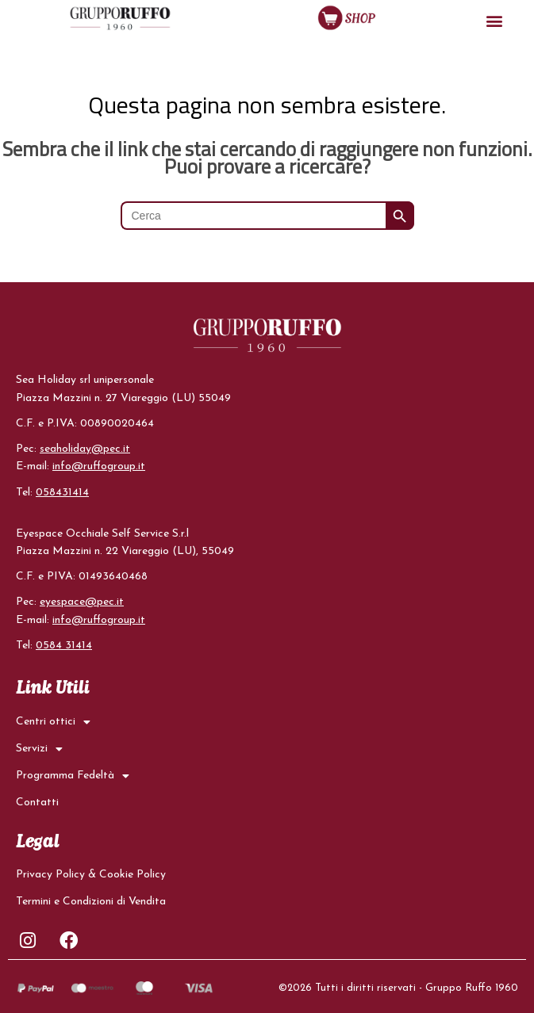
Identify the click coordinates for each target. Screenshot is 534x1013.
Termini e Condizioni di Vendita (91, 901)
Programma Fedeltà (72, 775)
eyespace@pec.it (82, 602)
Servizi (39, 748)
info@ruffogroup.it (98, 466)
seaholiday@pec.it (85, 449)
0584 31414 (64, 645)
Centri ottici (53, 721)
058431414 (62, 492)
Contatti (37, 802)
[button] (494, 20)
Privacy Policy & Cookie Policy (91, 874)
